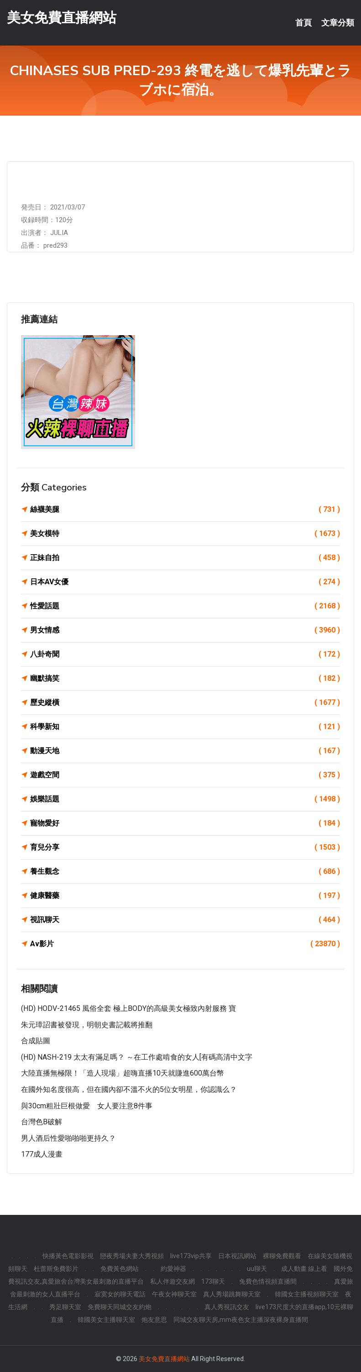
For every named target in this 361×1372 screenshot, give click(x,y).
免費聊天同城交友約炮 (120, 1307)
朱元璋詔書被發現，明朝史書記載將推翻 (86, 1024)
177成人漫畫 (42, 1154)
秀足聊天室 (65, 1307)
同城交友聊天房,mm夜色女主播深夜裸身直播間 (240, 1319)
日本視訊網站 (237, 1256)
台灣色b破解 (41, 1121)
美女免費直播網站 (61, 18)
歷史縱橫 (185, 702)
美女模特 (185, 533)
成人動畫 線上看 (304, 1268)
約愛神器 (173, 1268)
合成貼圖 (35, 1040)
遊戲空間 (185, 775)
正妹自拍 (185, 557)
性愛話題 (185, 606)
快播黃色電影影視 (68, 1256)
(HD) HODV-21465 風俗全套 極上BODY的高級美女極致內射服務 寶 (128, 1008)
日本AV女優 (185, 582)
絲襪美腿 (185, 509)
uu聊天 (257, 1268)
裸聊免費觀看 (282, 1256)
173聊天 (213, 1281)
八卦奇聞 (185, 654)
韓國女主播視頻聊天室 (307, 1294)
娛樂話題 (185, 799)
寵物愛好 (185, 823)
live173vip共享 (191, 1256)
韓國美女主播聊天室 (106, 1319)
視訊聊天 (185, 919)
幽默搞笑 (185, 678)
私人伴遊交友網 (172, 1281)
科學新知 (185, 726)
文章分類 (337, 22)
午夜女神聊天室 (174, 1294)
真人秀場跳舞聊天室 (232, 1294)
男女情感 (185, 630)
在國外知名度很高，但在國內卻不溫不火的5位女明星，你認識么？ (129, 1089)
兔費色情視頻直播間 (268, 1281)
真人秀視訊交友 (226, 1307)
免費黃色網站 (119, 1268)
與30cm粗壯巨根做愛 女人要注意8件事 (86, 1106)
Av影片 (185, 944)
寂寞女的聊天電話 (120, 1294)
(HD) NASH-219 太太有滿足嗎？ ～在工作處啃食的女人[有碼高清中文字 (136, 1057)
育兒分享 (185, 847)
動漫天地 (185, 751)
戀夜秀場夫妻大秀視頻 (132, 1256)
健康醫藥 (185, 895)
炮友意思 (154, 1319)
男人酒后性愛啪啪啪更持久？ (68, 1138)
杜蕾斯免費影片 (56, 1268)
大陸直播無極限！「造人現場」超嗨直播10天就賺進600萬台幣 (122, 1073)
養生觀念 (185, 871)
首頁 (303, 22)
